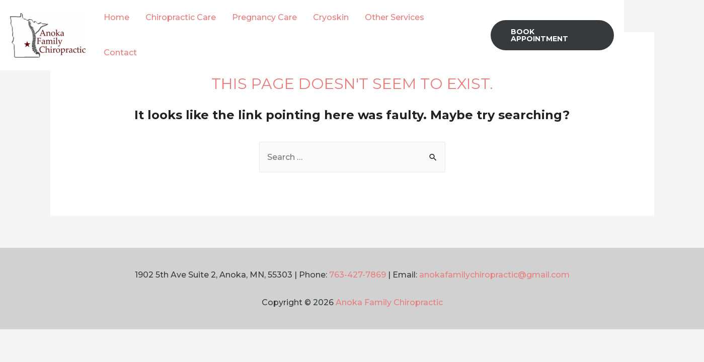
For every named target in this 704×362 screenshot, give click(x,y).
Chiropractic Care (180, 17)
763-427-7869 (357, 275)
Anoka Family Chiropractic (389, 302)
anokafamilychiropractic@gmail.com (494, 275)
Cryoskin (331, 17)
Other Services (394, 17)
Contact (120, 52)
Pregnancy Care (264, 17)
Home (116, 17)
